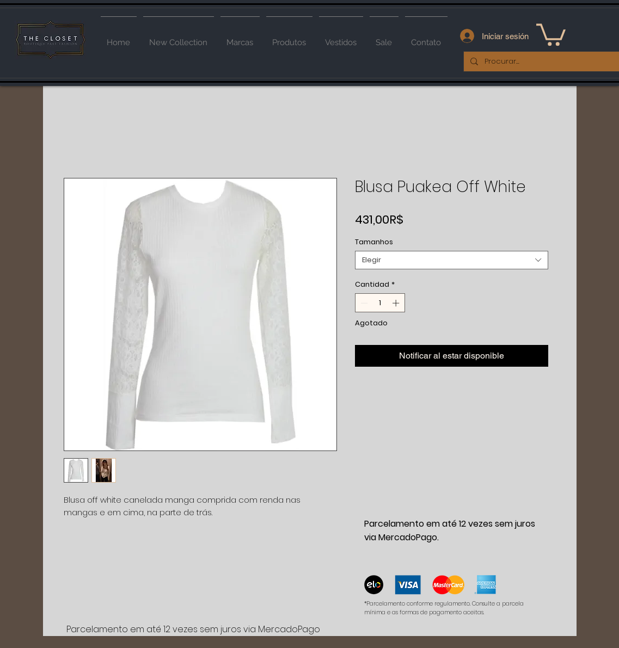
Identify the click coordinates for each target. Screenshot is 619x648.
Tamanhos (374, 242)
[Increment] (396, 303)
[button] (551, 33)
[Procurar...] (545, 61)
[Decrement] (363, 303)
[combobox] (451, 260)
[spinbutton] (379, 303)
